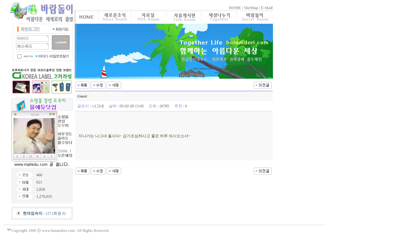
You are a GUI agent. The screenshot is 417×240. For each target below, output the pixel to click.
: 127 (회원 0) (44, 213)
